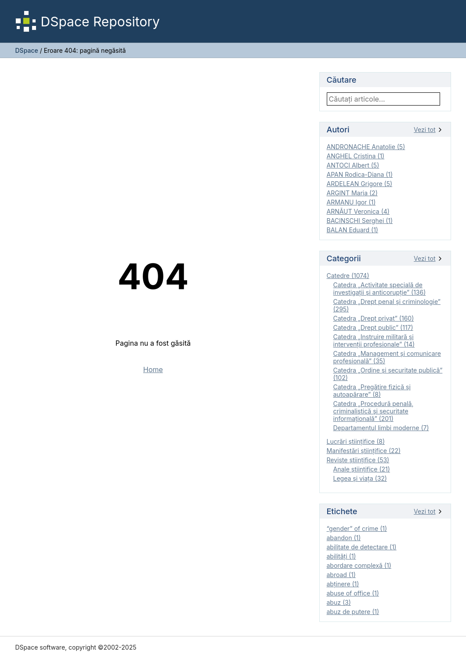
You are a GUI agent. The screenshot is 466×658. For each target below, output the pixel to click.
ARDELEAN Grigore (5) (360, 183)
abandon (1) (344, 537)
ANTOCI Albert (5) (353, 165)
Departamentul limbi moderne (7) (381, 427)
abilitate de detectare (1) (362, 547)
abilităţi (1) (341, 556)
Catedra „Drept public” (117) (373, 327)
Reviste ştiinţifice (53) (358, 460)
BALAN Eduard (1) (352, 230)
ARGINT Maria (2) (352, 193)
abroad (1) (341, 574)
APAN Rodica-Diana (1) (360, 174)
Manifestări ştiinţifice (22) (364, 450)
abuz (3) (339, 602)
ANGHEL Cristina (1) (356, 156)
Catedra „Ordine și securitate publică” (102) (388, 373)
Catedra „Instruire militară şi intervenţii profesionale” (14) (374, 340)
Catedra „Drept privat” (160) (373, 318)
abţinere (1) (343, 584)
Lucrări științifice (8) (356, 441)
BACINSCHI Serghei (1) (360, 220)
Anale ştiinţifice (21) (361, 469)
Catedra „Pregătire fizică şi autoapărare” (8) (372, 390)
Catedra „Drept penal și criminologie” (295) (387, 305)
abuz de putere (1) (353, 611)
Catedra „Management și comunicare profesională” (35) (387, 357)
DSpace (26, 50)
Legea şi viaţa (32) (360, 478)
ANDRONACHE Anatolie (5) (366, 146)
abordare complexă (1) (359, 565)
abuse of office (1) (353, 593)
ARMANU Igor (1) (351, 202)
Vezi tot (428, 129)
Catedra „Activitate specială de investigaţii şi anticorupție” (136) (379, 288)
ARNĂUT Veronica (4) (358, 211)
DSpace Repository (87, 21)
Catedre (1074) (348, 275)
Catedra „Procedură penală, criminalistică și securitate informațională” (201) (373, 411)
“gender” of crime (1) (357, 528)
